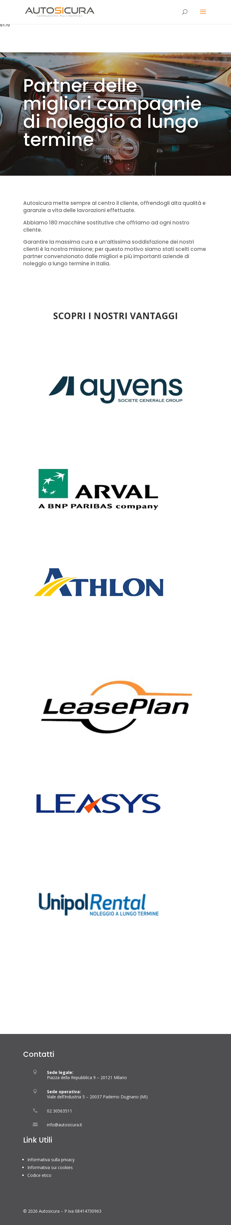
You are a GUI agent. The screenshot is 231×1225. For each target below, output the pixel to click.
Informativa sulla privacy (51, 1159)
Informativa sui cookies (50, 1167)
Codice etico (39, 1175)
